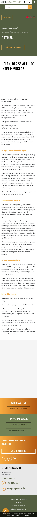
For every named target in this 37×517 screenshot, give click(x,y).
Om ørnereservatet (18, 506)
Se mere (27, 515)
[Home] (11, 2)
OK (22, 515)
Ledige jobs (18, 502)
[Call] (29, 2)
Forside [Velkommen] (4, 28)
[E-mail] (24, 2)
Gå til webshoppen (18, 451)
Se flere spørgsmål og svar (18, 425)
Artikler (12, 28)
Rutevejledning (8, 478)
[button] (34, 2)
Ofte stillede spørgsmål (18, 509)
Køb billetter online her (18, 409)
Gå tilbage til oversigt (13, 47)
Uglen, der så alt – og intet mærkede (15, 32)
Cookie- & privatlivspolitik (18, 499)
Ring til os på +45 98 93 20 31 (18, 430)
